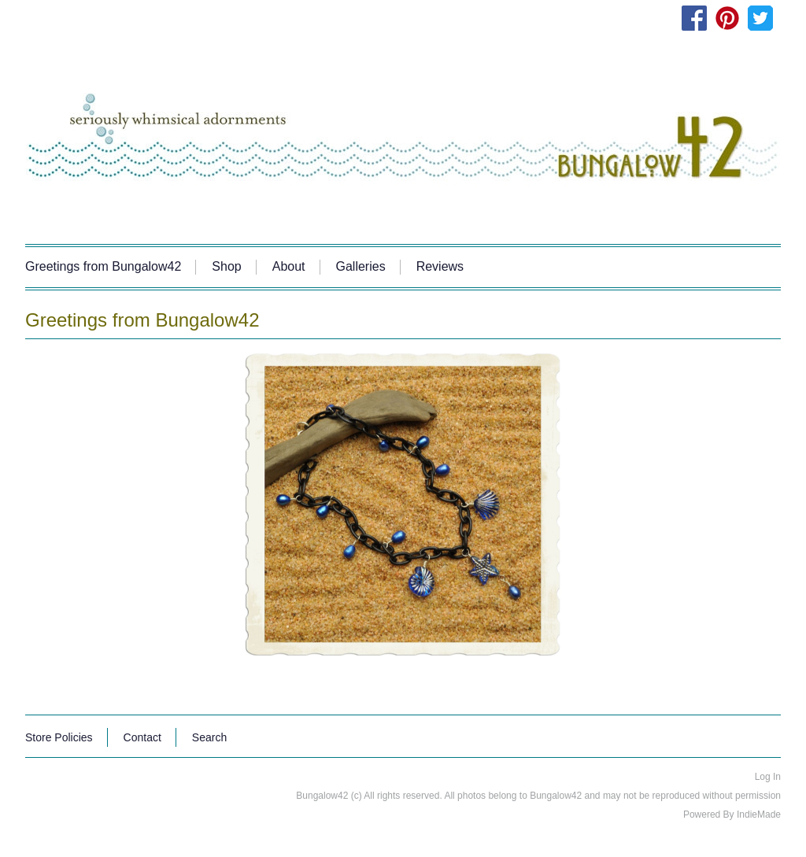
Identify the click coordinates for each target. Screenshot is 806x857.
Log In (768, 776)
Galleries (361, 266)
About (288, 266)
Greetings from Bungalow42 (103, 266)
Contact (142, 737)
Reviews (440, 266)
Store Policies (59, 737)
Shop (226, 266)
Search (209, 737)
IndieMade (759, 814)
